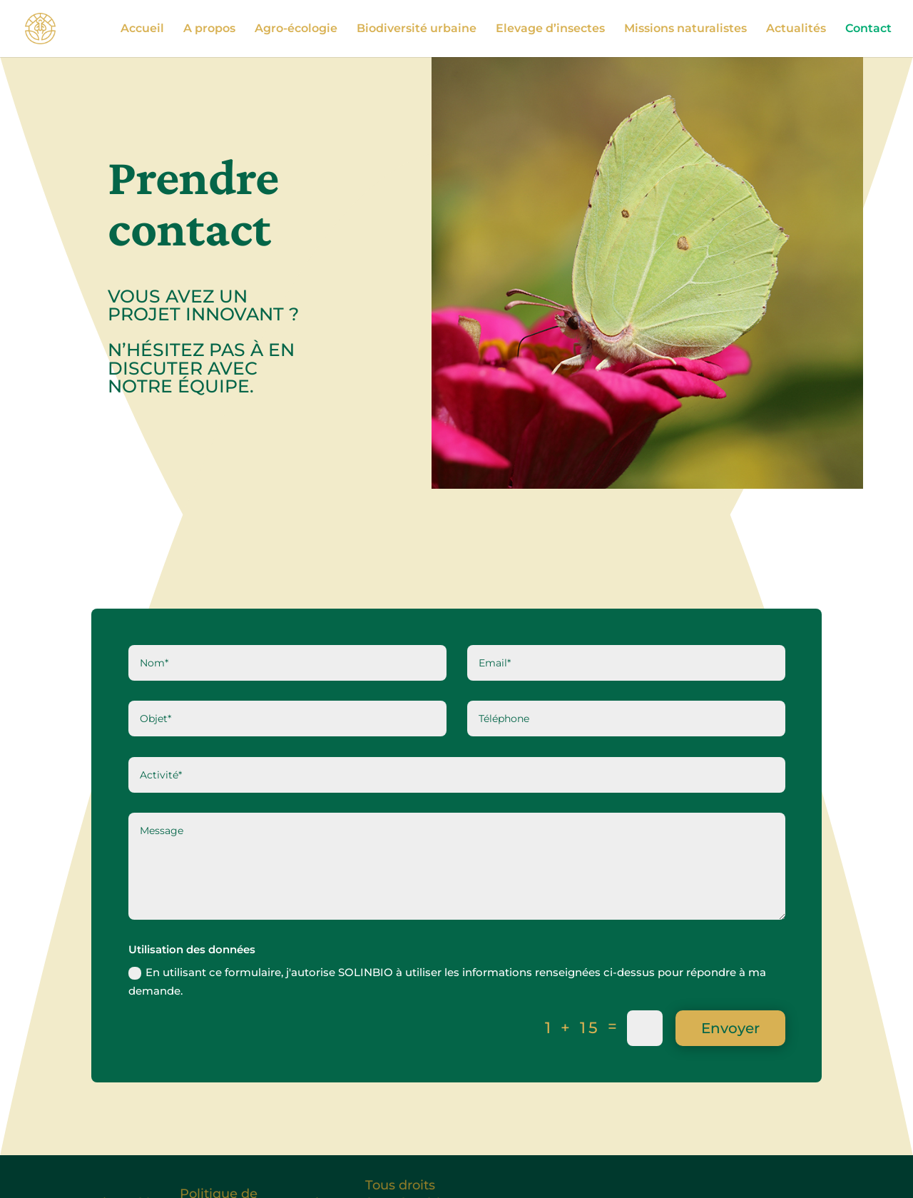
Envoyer (730, 1028)
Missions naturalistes (685, 29)
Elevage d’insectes (550, 29)
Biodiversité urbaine (416, 29)
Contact (868, 29)
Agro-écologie (296, 29)
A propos (209, 29)
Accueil (142, 29)
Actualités (796, 29)
